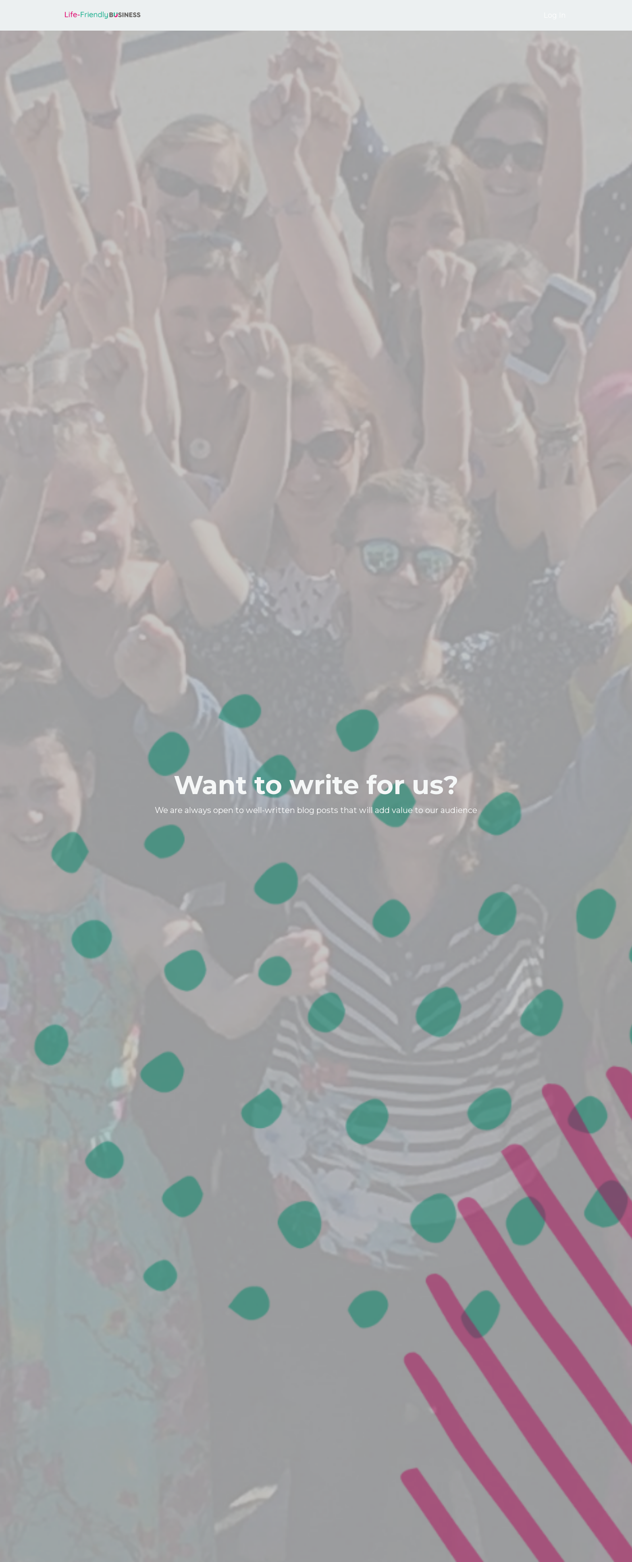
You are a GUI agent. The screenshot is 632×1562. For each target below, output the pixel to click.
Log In (555, 15)
